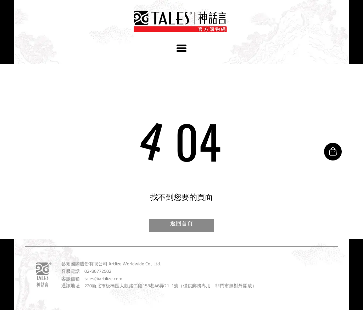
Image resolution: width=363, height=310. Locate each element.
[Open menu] (181, 48)
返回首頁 (181, 223)
